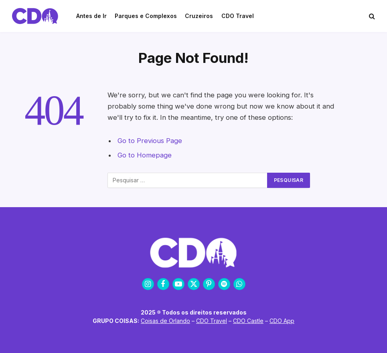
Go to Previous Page (150, 141)
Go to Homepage (145, 155)
